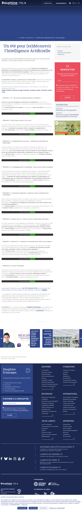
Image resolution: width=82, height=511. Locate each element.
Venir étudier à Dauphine (70, 427)
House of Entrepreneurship (50, 414)
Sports (44, 461)
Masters (65, 404)
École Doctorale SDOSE (49, 431)
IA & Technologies (10, 419)
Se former (66, 467)
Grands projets (67, 457)
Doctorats (66, 408)
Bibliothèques (46, 467)
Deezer (38, 120)
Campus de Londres (69, 433)
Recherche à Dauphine (48, 427)
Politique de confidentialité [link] (57, 508)
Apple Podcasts (7, 120)
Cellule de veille (46, 463)
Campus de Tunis (68, 435)
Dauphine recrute (60, 3)
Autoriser (32, 143)
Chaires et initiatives (48, 433)
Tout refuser (33, 508)
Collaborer (66, 465)
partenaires (40, 341)
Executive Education (69, 412)
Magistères (66, 406)
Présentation (67, 455)
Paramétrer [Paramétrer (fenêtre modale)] (43, 508)
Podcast (60, 51)
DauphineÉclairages (9, 401)
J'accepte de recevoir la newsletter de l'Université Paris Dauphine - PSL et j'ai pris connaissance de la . (16, 439)
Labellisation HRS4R (48, 435)
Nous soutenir (67, 459)
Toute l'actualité (26, 37)
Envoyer (67, 97)
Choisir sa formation (69, 400)
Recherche (60, 54)
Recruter (65, 463)
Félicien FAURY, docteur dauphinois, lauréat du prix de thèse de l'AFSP (35, 370)
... (17, 37)
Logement (45, 459)
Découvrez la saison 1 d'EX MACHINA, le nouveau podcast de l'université (67, 115)
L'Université (45, 400)
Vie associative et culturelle (50, 457)
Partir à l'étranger (68, 431)
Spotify (15, 120)
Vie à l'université (46, 455)
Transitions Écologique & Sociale (14, 421)
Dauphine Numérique (34, 337)
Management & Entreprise (12, 417)
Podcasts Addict (46, 120)
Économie (8, 415)
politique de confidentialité (21, 440)
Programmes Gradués (69, 410)
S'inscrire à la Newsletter (16, 429)
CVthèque (45, 429)
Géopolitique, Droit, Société (13, 413)
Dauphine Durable (47, 410)
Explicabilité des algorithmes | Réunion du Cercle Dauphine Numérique (47, 369)
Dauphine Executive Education (56, 477)
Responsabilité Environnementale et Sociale (48, 406)
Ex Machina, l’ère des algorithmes (66, 110)
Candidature (47, 3)
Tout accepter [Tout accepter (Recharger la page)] (22, 508)
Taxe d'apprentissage (69, 461)
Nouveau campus (47, 402)
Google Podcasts (23, 120)
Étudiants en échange (69, 429)
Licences (65, 402)
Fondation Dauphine (48, 416)
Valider (9, 445)
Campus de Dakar (68, 437)
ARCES (44, 320)
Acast (3, 122)
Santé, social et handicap (49, 465)
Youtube (32, 120)
